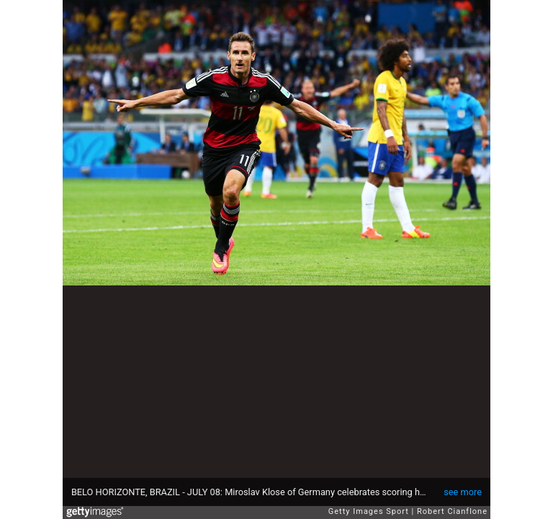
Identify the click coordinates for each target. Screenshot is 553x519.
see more (463, 492)
